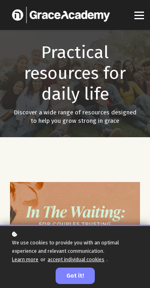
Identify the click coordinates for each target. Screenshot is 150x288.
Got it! (75, 275)
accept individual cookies (76, 259)
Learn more (25, 259)
